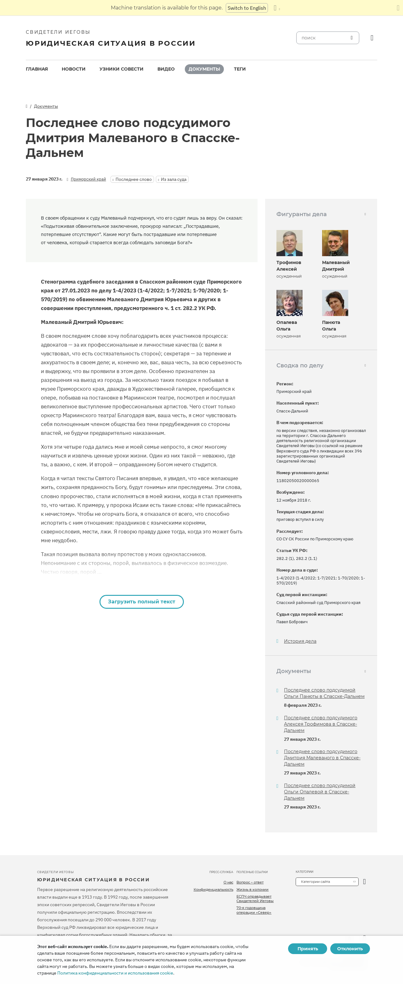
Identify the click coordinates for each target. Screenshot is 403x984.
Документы (204, 69)
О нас (228, 882)
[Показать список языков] (277, 8)
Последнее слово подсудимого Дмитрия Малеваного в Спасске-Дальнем (322, 758)
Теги (240, 69)
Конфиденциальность (213, 889)
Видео (166, 69)
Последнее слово (134, 179)
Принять (308, 949)
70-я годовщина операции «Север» (253, 910)
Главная (37, 69)
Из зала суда (173, 179)
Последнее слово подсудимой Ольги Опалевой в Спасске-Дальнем (319, 792)
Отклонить (350, 949)
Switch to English (247, 8)
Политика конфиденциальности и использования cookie (115, 973)
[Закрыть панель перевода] (398, 8)
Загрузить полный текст (141, 602)
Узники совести (121, 69)
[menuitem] (37, 69)
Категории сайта (315, 881)
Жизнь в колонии (252, 889)
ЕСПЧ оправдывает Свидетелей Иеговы (255, 898)
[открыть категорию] (364, 882)
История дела (300, 641)
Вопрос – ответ (250, 882)
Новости (74, 69)
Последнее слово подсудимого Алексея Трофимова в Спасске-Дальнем (320, 724)
